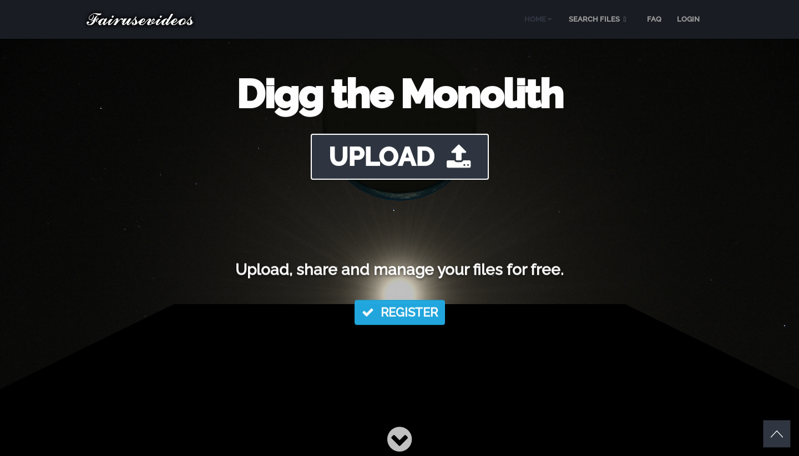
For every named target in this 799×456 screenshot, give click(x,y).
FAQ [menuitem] (654, 19)
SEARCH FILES (599, 19)
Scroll (777, 434)
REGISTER (400, 313)
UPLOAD (399, 156)
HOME (538, 19)
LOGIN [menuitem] (688, 19)
